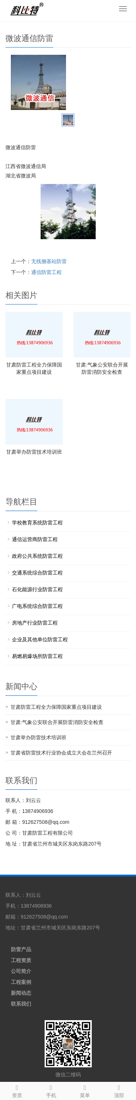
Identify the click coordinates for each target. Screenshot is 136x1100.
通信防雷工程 (46, 272)
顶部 (119, 1090)
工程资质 (21, 960)
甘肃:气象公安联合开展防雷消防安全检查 (57, 722)
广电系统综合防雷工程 (37, 606)
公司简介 (21, 971)
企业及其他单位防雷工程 (40, 639)
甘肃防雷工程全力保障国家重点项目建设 (56, 707)
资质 (17, 1090)
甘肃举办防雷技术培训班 (34, 452)
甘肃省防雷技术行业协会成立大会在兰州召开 (61, 753)
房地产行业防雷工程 (35, 623)
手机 (51, 1090)
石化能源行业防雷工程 (37, 589)
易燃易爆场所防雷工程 (37, 656)
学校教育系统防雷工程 (37, 523)
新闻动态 (21, 993)
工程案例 (21, 982)
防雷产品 (21, 949)
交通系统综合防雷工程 (37, 573)
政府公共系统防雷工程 (37, 556)
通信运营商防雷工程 (35, 539)
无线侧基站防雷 (49, 261)
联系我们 (21, 1004)
